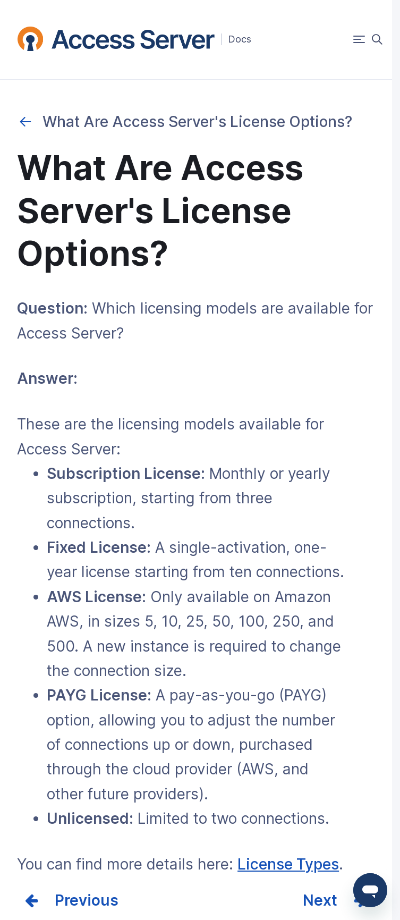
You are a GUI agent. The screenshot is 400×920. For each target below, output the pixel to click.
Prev (71, 900)
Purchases (25, 121)
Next (320, 900)
